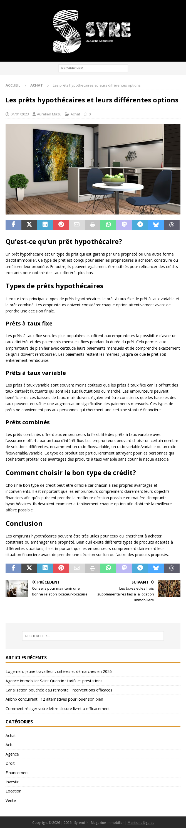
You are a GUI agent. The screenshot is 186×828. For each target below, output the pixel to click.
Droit (10, 763)
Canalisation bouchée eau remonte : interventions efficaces (59, 690)
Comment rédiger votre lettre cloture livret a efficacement (58, 708)
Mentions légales (141, 822)
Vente (11, 800)
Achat (75, 114)
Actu (10, 744)
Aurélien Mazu (49, 114)
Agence (12, 754)
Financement (17, 772)
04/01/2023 (20, 114)
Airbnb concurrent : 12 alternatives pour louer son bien (54, 699)
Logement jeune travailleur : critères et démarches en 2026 (59, 671)
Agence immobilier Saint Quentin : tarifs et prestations (54, 680)
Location (13, 791)
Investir (12, 781)
